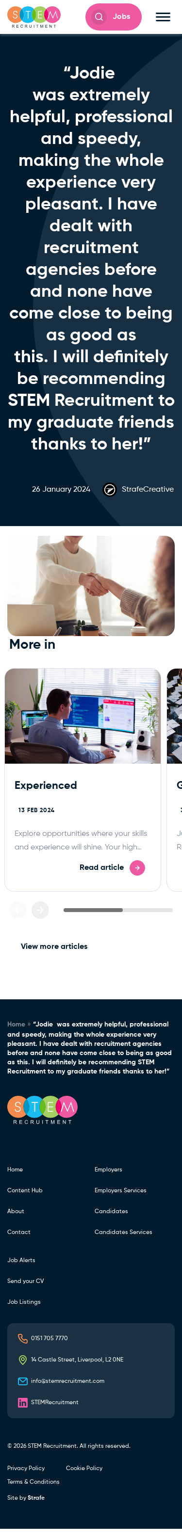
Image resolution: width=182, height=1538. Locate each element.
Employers (108, 1170)
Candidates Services (123, 1232)
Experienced (46, 786)
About (15, 1212)
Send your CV (25, 1281)
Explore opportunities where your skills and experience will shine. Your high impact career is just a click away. (81, 847)
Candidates (111, 1212)
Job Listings (24, 1302)
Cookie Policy (84, 1469)
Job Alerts (21, 1261)
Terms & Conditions (33, 1482)
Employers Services (121, 1191)
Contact (19, 1232)
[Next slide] (40, 910)
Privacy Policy (26, 1469)
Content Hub (25, 1191)
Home (16, 1024)
